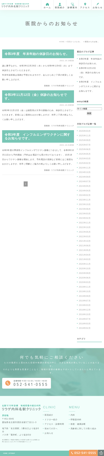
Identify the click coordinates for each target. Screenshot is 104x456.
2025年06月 (85, 149)
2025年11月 (85, 136)
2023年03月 (85, 214)
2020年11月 (85, 264)
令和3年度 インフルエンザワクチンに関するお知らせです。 (90, 86)
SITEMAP (12, 453)
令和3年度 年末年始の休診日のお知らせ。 (37, 54)
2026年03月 (85, 131)
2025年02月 (85, 163)
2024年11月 (85, 168)
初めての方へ (51, 428)
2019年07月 (85, 301)
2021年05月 (85, 250)
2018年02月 (85, 328)
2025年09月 (85, 140)
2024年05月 (85, 186)
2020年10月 (85, 268)
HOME (5, 453)
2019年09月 (85, 296)
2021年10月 (85, 241)
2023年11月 (85, 200)
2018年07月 (85, 319)
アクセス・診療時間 (54, 424)
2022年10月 (85, 227)
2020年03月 (85, 282)
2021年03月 (85, 259)
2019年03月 (85, 305)
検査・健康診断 (78, 424)
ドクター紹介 (51, 419)
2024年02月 (85, 195)
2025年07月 (85, 145)
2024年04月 (85, 191)
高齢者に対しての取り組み (83, 428)
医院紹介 (49, 415)
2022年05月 (85, 232)
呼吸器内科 (76, 419)
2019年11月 (85, 287)
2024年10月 (85, 172)
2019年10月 (85, 291)
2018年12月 (85, 310)
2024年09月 (85, 177)
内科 (73, 415)
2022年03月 (85, 236)
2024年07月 (85, 181)
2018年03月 (85, 324)
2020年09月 (85, 273)
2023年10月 (85, 204)
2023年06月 (85, 209)
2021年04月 (85, 255)
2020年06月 (85, 278)
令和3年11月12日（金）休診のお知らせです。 (89, 72)
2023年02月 (85, 218)
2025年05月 (85, 154)
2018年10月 (85, 314)
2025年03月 (85, 158)
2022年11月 (85, 223)
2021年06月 (85, 246)
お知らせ (49, 433)
